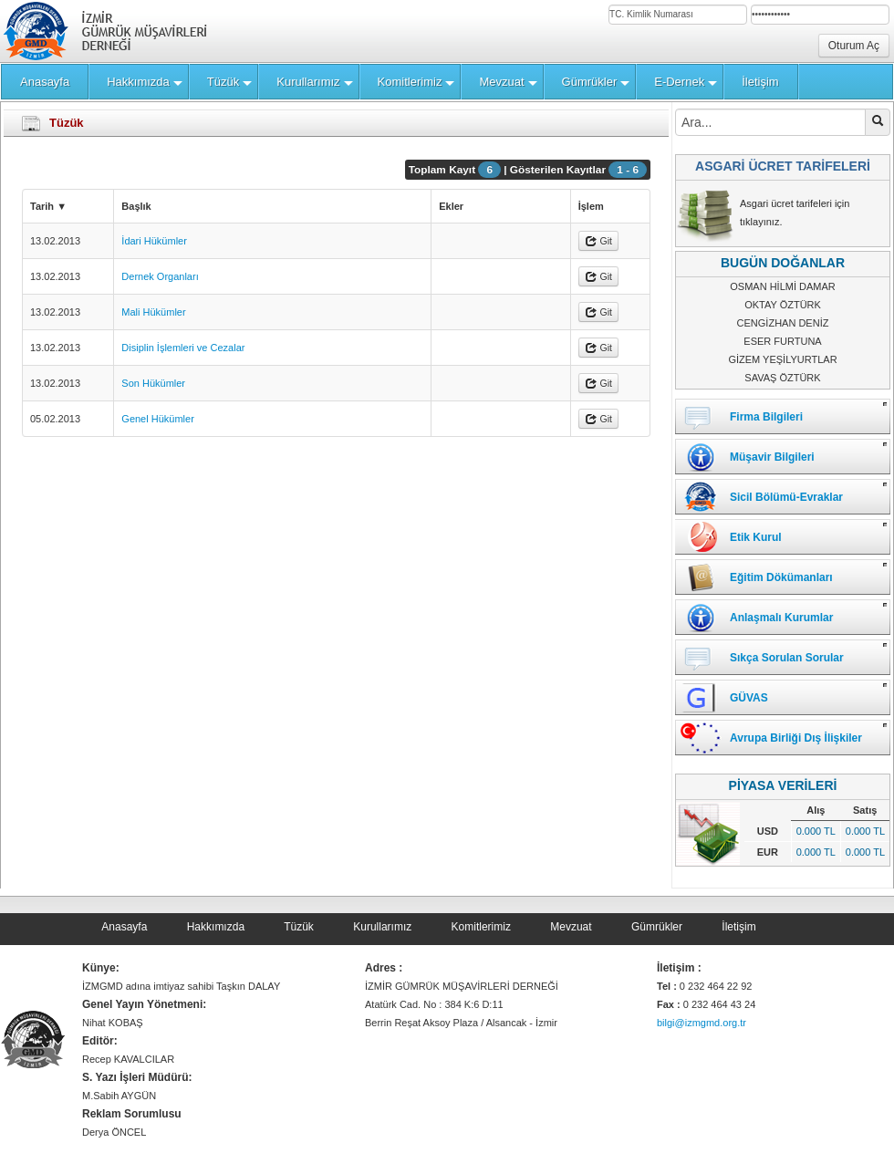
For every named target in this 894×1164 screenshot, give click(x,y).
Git (598, 240)
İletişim (738, 926)
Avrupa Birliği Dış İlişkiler (796, 738)
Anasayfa (124, 926)
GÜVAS (749, 697)
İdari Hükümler (154, 240)
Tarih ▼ (48, 206)
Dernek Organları (159, 276)
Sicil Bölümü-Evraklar (786, 497)
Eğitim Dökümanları (781, 577)
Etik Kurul (756, 537)
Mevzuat (570, 926)
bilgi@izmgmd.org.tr (701, 1022)
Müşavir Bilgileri (772, 457)
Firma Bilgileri (766, 417)
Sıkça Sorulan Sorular (787, 657)
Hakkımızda (215, 926)
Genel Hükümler (157, 418)
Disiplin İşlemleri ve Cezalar (182, 347)
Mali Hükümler (153, 312)
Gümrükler (656, 926)
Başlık (136, 206)
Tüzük (299, 926)
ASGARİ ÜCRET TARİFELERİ (782, 166)
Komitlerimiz (481, 926)
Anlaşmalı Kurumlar (781, 617)
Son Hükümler (153, 383)
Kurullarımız (382, 926)
